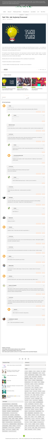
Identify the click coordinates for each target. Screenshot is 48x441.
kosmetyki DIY (19, 87)
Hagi (34, 394)
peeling (10, 425)
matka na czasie (12, 124)
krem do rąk (17, 414)
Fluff (25, 392)
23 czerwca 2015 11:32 (10, 135)
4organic (30, 370)
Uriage (26, 425)
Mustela (41, 408)
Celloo (39, 381)
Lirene (34, 401)
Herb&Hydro (27, 396)
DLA (25, 385)
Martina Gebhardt (27, 405)
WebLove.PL (40, 438)
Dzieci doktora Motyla (10, 390)
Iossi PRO (26, 399)
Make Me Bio (37, 403)
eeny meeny (30, 428)
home (4, 11)
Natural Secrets (30, 412)
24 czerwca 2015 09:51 (10, 248)
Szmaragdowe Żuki (40, 421)
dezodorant (16, 405)
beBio (26, 428)
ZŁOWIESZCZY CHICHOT (13, 319)
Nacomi (26, 410)
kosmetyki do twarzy (13, 412)
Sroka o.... (17, 438)
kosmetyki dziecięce (6, 414)
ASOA (44, 370)
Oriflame (37, 414)
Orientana (33, 414)
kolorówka (4, 410)
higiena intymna (18, 408)
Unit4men (42, 423)
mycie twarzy (18, 419)
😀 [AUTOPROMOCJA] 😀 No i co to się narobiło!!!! (13, 396)
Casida (35, 381)
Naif (43, 410)
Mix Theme (31, 438)
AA (41, 370)
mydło (3, 421)
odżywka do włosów (13, 423)
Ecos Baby (32, 388)
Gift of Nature (27, 394)
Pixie (29, 416)
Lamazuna (40, 399)
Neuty (41, 412)
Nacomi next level (32, 410)
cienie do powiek (5, 405)
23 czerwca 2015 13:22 (10, 188)
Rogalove (26, 419)
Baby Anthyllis (34, 376)
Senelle (33, 419)
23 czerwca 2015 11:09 (10, 126)
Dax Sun (29, 385)
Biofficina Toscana (39, 379)
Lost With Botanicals (39, 401)
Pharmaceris (42, 414)
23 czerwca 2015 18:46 (10, 228)
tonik (17, 428)
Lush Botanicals (30, 403)
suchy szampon (8, 428)
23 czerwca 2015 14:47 (15, 209)
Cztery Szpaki (41, 383)
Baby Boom (40, 376)
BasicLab (29, 379)
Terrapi (26, 423)
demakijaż (11, 405)
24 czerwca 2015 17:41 (10, 277)
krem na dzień (10, 416)
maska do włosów (5, 419)
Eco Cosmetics (27, 388)
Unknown (10, 276)
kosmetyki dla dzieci (15, 410)
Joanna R (15, 309)
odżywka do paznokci (17, 421)
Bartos (26, 379)
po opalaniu (19, 425)
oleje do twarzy (20, 423)
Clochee (42, 381)
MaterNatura (34, 405)
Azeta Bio (26, 376)
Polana (36, 416)
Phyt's (26, 416)
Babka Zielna (11, 265)
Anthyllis (36, 374)
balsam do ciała (14, 403)
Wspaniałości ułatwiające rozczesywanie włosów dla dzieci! (15, 386)
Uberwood (37, 423)
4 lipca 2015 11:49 (10, 320)
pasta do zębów (5, 425)
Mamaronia (11, 217)
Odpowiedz (38, 111)
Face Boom (35, 390)
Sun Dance (26, 421)
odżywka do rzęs (5, 423)
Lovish (26, 403)
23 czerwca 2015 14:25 (10, 219)
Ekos (36, 388)
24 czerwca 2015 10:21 (10, 257)
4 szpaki (26, 370)
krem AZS (12, 414)
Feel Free (39, 390)
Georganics (43, 392)
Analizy (9, 11)
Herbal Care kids (33, 396)
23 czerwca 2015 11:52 (15, 146)
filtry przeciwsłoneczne (11, 408)
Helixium (41, 394)
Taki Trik (43, 11)
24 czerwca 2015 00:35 (10, 237)
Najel (26, 412)
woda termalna (5, 430)
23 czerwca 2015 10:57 (10, 107)
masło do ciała (12, 419)
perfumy (14, 425)
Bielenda (34, 379)
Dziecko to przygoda (12, 285)
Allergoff (30, 372)
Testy (26, 14)
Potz (43, 416)
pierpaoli (38, 428)
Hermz (38, 396)
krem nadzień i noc (17, 416)
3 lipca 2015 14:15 (10, 298)
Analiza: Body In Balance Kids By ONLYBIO (14, 364)
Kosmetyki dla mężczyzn (6, 403)
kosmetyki (8, 410)
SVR (30, 419)
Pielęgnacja (26, 11)
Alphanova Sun (35, 372)
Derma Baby (37, 385)
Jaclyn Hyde (9, 380)
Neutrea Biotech (36, 412)
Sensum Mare (38, 419)
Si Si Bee (42, 419)
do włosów (4, 408)
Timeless (29, 423)
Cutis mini (35, 383)
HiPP (41, 396)
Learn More (22, 5)
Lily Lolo (30, 401)
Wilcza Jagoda (42, 425)
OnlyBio (29, 414)
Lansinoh (26, 401)
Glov (31, 394)
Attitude (40, 374)
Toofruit (34, 423)
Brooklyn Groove (27, 381)
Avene (44, 374)
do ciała (20, 405)
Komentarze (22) (9, 19)
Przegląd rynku (17, 11)
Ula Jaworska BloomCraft (18, 155)
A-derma (38, 370)
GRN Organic (38, 392)
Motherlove (37, 408)
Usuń (43, 111)
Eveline (31, 390)
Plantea (32, 416)
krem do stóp (5, 416)
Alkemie (26, 372)
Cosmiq (32, 383)
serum (4, 428)
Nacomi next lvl (38, 410)
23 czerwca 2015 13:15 (15, 178)
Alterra (40, 372)
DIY (38, 11)
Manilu (41, 403)
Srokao (15, 115)
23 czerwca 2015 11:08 (15, 116)
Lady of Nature (35, 399)
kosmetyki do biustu (6, 412)
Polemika (39, 416)
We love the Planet (31, 425)
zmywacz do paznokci (12, 430)
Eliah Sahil (26, 390)
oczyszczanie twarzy (9, 421)
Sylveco (35, 421)
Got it (27, 5)
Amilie (26, 374)
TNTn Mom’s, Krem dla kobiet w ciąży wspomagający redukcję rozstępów (13, 370)
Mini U (43, 405)
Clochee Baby (27, 383)
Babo (30, 376)
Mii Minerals (39, 405)
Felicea (43, 390)
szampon (13, 428)
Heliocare (37, 394)
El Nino (40, 388)
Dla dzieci (33, 11)
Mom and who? (27, 408)
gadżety (21, 14)
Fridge (33, 392)
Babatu (10, 256)
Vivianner (10, 227)
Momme (32, 408)
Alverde (43, 372)
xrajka (10, 105)
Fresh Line (29, 392)
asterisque (11, 197)
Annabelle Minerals (31, 374)
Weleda (37, 425)
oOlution (34, 428)
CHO (32, 381)
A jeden (34, 370)
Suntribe (31, 421)
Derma (33, 385)
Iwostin (30, 399)
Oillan (26, 414)
